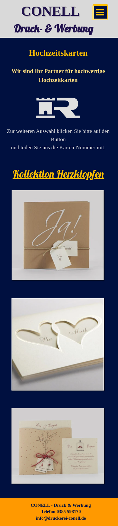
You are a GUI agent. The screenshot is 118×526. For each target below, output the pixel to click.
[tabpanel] (58, 103)
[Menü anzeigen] (100, 12)
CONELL (50, 11)
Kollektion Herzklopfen (58, 173)
